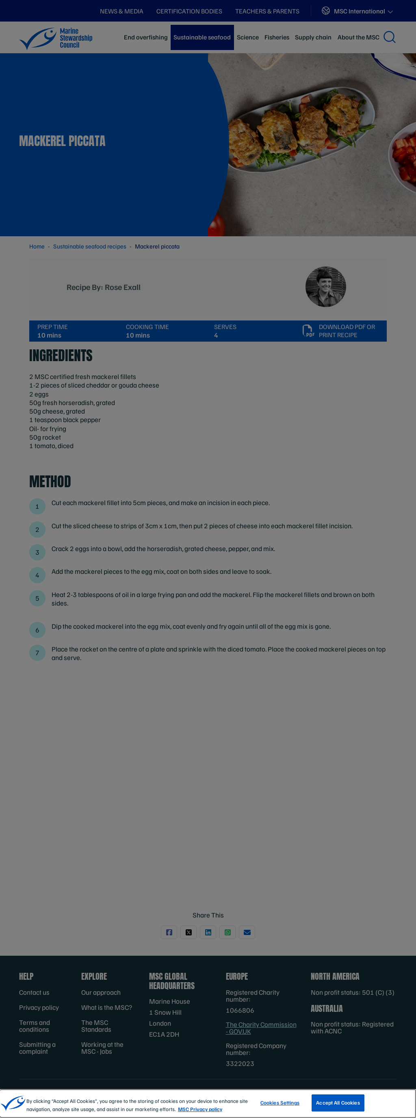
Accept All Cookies (338, 1102)
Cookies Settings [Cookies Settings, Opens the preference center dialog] (279, 1102)
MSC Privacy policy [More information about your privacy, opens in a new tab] (200, 1109)
